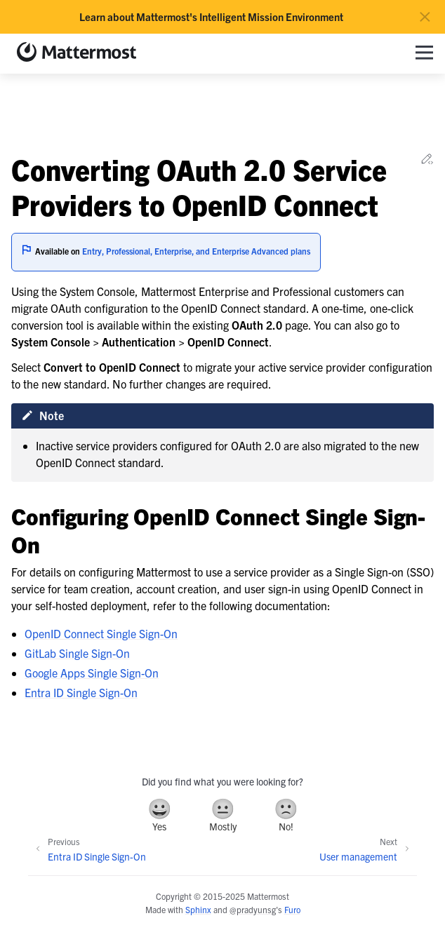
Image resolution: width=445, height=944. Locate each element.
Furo (292, 909)
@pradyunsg (253, 909)
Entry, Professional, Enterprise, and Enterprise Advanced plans (196, 250)
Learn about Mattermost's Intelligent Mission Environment (211, 17)
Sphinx (198, 909)
